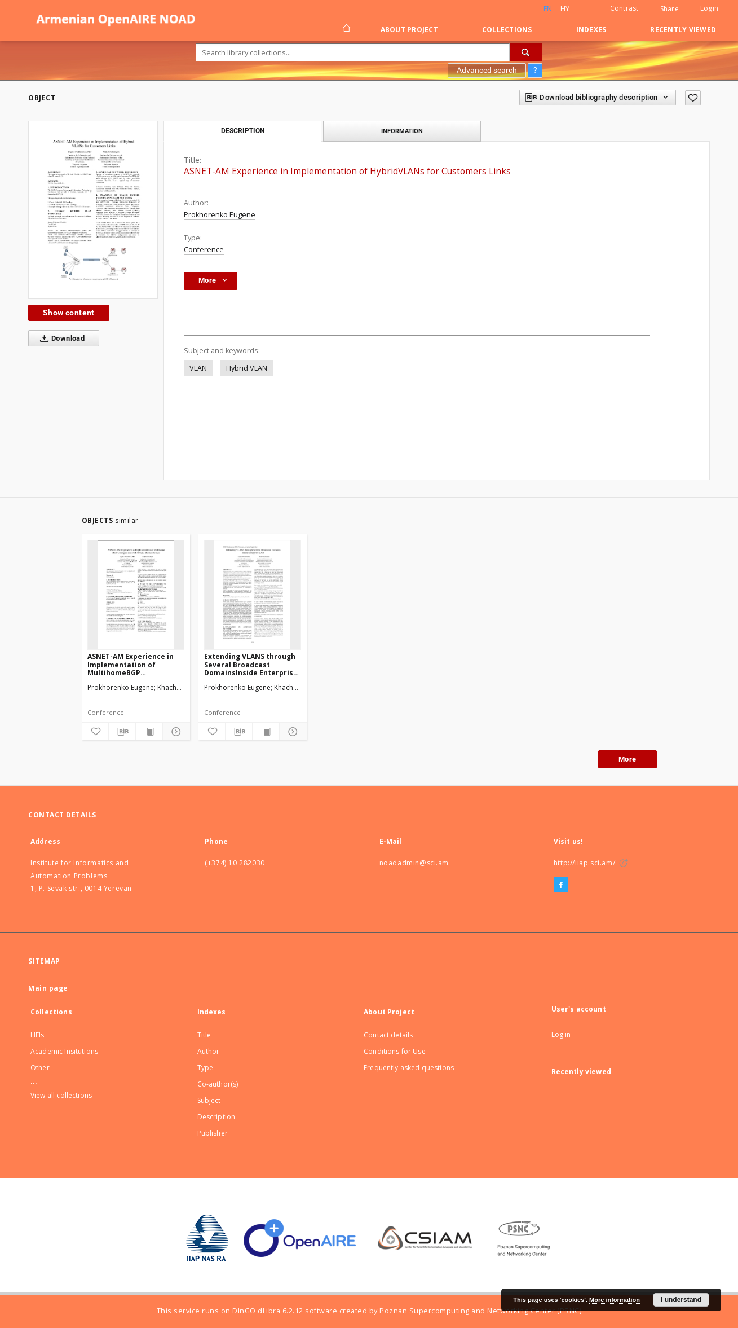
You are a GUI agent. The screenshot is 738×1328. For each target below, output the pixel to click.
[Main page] (346, 29)
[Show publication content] (149, 731)
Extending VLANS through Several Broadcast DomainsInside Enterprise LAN (251, 664)
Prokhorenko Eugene (219, 214)
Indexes (591, 29)
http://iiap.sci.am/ (584, 863)
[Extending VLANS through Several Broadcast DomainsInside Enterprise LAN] (252, 594)
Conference (204, 249)
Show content (69, 312)
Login (709, 8)
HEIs (37, 1035)
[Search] (526, 52)
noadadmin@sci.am (414, 863)
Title (204, 1035)
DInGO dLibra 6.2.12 (267, 1311)
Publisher (212, 1133)
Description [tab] (242, 131)
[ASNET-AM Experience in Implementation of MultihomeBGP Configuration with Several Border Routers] (136, 594)
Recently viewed (683, 29)
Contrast (624, 8)
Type (205, 1067)
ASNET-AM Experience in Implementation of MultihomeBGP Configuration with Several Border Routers (135, 664)
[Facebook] (561, 885)
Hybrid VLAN (246, 368)
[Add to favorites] (693, 97)
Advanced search (487, 69)
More (627, 759)
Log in (561, 1034)
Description (216, 1117)
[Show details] (174, 731)
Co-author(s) (217, 1084)
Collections (507, 29)
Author (208, 1051)
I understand (681, 1300)
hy (565, 8)
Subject (209, 1100)
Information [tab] (402, 131)
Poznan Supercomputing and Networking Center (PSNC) (480, 1311)
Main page (48, 988)
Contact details (388, 1035)
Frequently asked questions (409, 1067)
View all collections (61, 1095)
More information (614, 1299)
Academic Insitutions (64, 1051)
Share (669, 9)
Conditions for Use (395, 1051)
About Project (409, 29)
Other (40, 1067)
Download (60, 338)
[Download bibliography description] (122, 731)
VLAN (198, 368)
